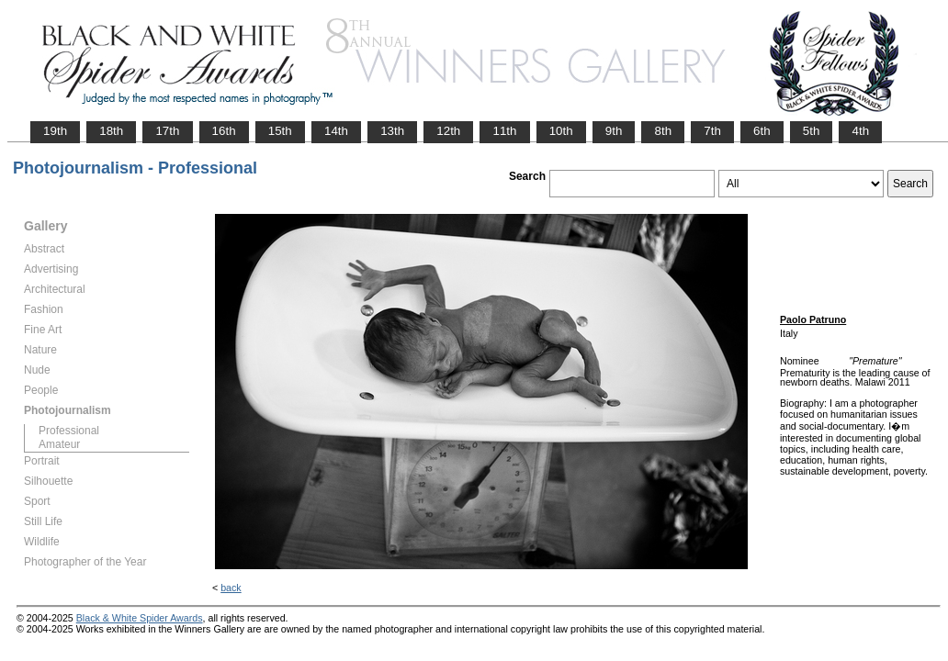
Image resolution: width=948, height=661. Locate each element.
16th (224, 131)
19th (55, 131)
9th (614, 131)
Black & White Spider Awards (139, 617)
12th (448, 131)
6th (762, 131)
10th (561, 131)
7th (712, 131)
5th (811, 131)
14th (336, 131)
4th (860, 131)
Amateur (59, 444)
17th (167, 131)
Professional (69, 430)
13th (392, 131)
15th (280, 131)
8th (663, 131)
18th (111, 131)
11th (504, 131)
